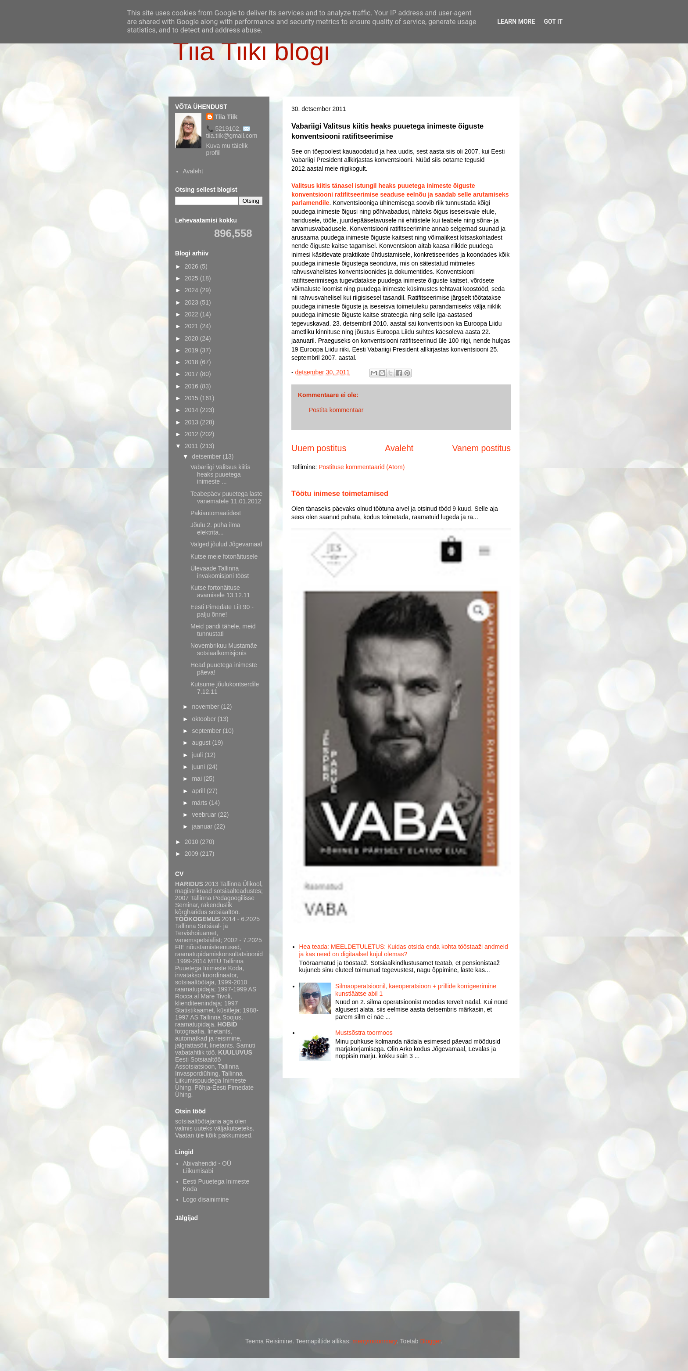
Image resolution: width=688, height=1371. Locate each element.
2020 (192, 338)
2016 (192, 386)
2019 (192, 350)
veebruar (205, 814)
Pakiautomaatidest (215, 513)
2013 (192, 422)
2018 (192, 362)
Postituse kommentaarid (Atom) (362, 466)
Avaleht (399, 448)
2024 (192, 290)
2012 (192, 434)
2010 (192, 841)
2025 (192, 278)
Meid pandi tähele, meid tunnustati (223, 630)
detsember (207, 456)
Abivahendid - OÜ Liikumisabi (207, 1167)
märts (200, 802)
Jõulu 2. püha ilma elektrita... (215, 528)
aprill (199, 790)
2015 (192, 398)
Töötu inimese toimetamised (339, 493)
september (207, 730)
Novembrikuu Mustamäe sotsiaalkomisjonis (223, 649)
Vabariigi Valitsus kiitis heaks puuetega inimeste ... (220, 474)
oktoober (204, 718)
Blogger (430, 1341)
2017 (192, 373)
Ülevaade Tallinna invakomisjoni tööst (219, 572)
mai (197, 778)
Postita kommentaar (336, 409)
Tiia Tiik (226, 116)
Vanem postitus (481, 448)
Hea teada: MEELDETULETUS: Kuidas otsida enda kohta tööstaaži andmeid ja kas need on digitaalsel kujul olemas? (403, 950)
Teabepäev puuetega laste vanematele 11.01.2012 (226, 497)
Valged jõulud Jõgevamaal (226, 544)
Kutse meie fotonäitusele (224, 556)
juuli (198, 754)
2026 (192, 266)
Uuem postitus (318, 448)
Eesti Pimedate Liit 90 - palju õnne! (222, 610)
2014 (192, 409)
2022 (192, 314)
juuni (199, 766)
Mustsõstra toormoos (364, 1032)
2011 (192, 445)
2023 (192, 302)
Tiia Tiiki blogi (251, 51)
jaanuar (203, 826)
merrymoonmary (374, 1341)
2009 (192, 853)
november (206, 706)
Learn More (516, 21)
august (202, 742)
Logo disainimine (206, 1199)
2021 (192, 326)
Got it (553, 21)
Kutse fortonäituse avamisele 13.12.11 (220, 591)
